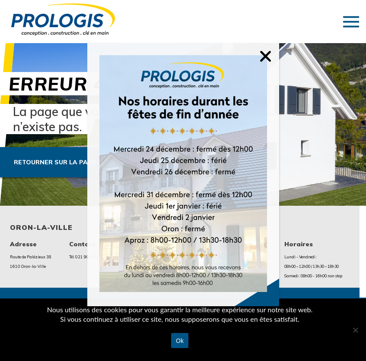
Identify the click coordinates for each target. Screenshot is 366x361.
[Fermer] (271, 50)
